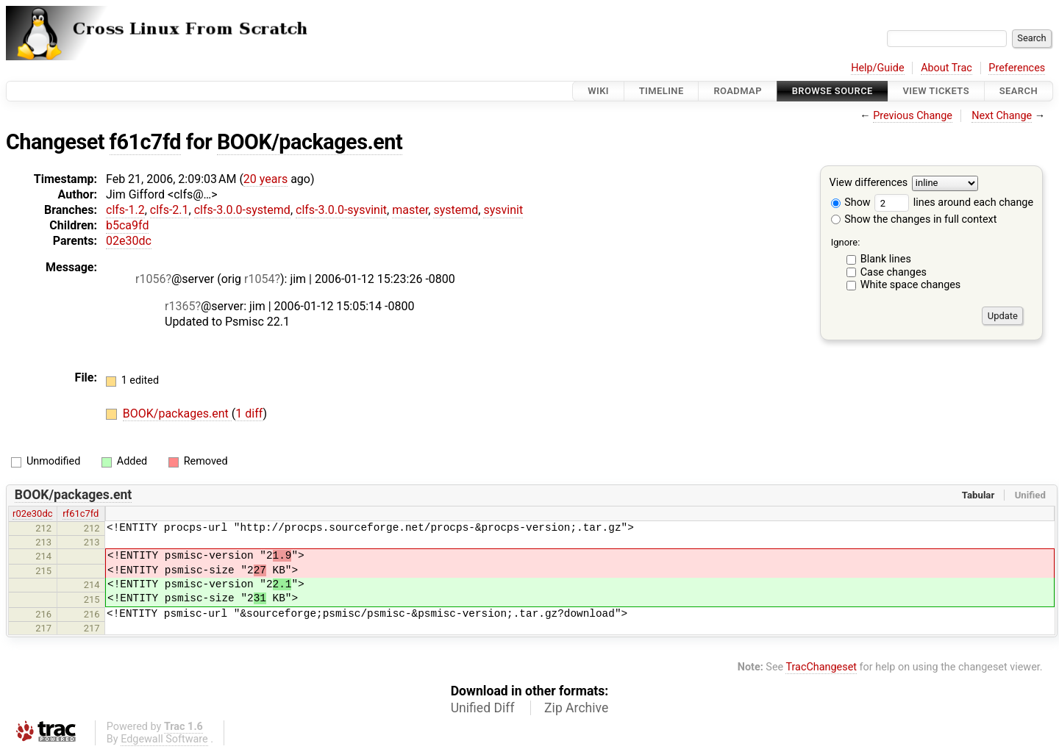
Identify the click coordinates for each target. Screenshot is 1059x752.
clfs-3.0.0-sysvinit (341, 210)
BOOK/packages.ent (309, 141)
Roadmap (737, 90)
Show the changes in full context (914, 219)
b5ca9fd (127, 225)
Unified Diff (483, 708)
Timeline (661, 90)
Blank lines (885, 259)
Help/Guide (877, 68)
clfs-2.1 (169, 210)
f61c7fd (145, 141)
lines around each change (953, 202)
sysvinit (503, 210)
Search (1018, 90)
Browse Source (832, 90)
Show (851, 202)
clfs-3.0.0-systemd (242, 210)
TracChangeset (821, 667)
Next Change (1001, 116)
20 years (265, 179)
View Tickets (936, 90)
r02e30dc (32, 513)
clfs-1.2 (125, 210)
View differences (869, 183)
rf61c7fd (81, 513)
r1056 (150, 279)
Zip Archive (576, 708)
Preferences (1016, 68)
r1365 (180, 306)
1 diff (249, 413)
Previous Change (912, 116)
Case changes (893, 272)
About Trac (946, 68)
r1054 (259, 279)
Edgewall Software (164, 739)
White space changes (910, 285)
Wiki (598, 90)
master (410, 210)
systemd (455, 210)
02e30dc (128, 241)
